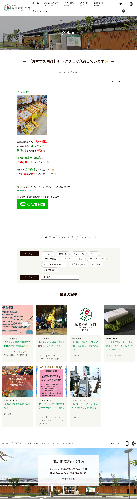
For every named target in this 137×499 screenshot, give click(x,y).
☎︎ (18, 190)
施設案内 (98, 4)
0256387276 (25, 190)
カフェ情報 (79, 254)
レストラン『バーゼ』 (73, 259)
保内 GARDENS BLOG (54, 264)
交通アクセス (68, 479)
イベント (48, 254)
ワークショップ (97, 259)
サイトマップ (7, 443)
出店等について (39, 12)
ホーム (35, 4)
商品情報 (96, 264)
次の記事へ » (88, 237)
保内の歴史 (69, 4)
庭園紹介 (84, 4)
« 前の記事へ (49, 237)
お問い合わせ (68, 443)
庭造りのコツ (50, 270)
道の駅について (51, 4)
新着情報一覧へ (69, 237)
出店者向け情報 (78, 264)
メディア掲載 (50, 259)
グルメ (94, 254)
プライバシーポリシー (50, 443)
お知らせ (63, 254)
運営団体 (19, 443)
